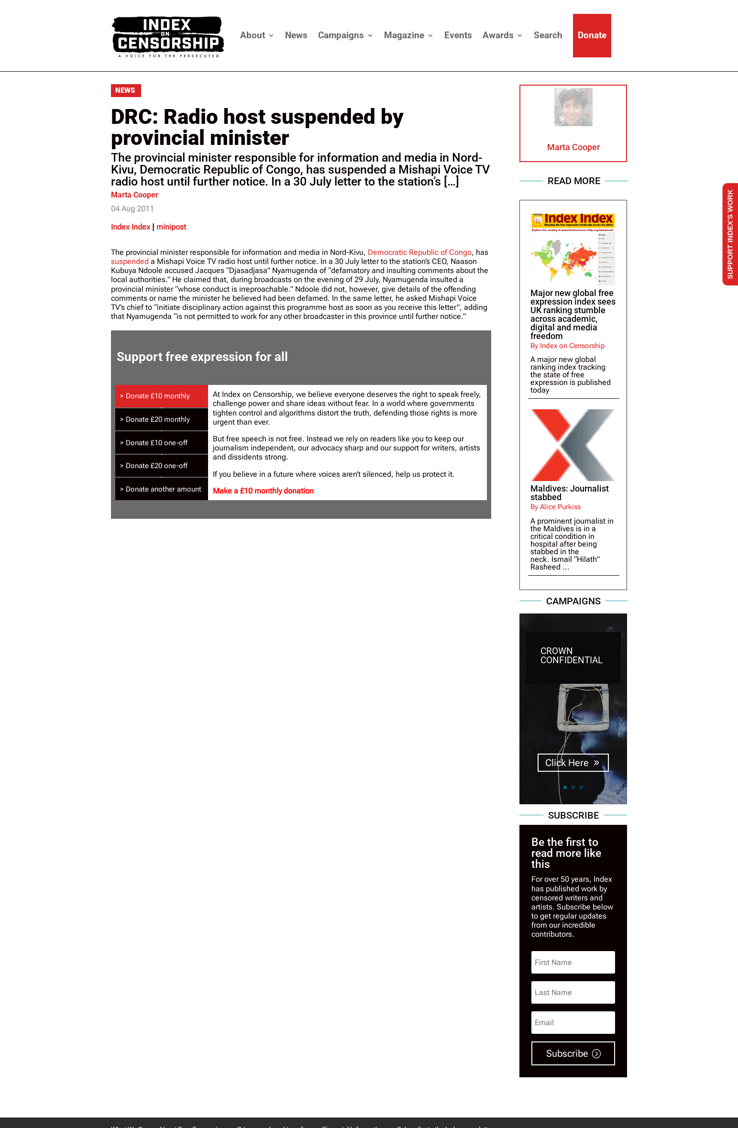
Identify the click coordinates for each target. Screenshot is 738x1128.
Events (458, 35)
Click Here (567, 762)
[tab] (161, 396)
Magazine (404, 35)
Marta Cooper (134, 194)
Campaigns (341, 35)
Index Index (130, 226)
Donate (592, 35)
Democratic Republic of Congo (420, 252)
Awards (498, 35)
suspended (130, 261)
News (296, 35)
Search (548, 35)
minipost (171, 226)
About (252, 35)
